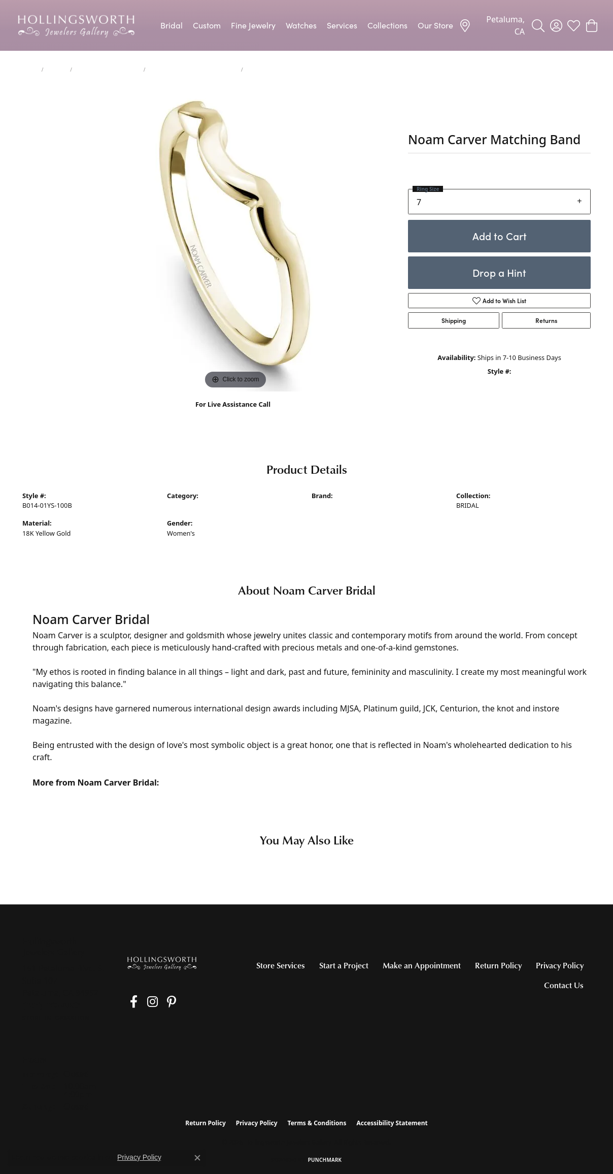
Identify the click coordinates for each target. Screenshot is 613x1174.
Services (342, 25)
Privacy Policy (560, 965)
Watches (301, 25)
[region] (235, 239)
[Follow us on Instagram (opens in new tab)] (144, 1002)
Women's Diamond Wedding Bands (193, 69)
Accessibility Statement (391, 1123)
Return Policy (498, 965)
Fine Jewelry (253, 25)
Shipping (453, 320)
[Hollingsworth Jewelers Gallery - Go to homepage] (162, 963)
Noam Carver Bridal (341, 505)
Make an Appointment (422, 965)
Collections (387, 25)
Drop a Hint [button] (499, 272)
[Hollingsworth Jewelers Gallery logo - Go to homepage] (76, 25)
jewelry (56, 69)
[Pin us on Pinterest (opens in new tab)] (158, 1002)
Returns (546, 320)
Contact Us (564, 985)
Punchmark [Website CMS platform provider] (325, 1159)
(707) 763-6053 (233, 415)
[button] (538, 25)
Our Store (435, 25)
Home (30, 69)
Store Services (280, 965)
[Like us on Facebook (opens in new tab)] (129, 1002)
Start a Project (343, 965)
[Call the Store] (51, 1004)
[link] (492, 25)
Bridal (171, 25)
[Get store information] (56, 1018)
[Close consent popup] (197, 1158)
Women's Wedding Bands (108, 69)
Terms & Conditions (317, 1123)
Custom (207, 25)
